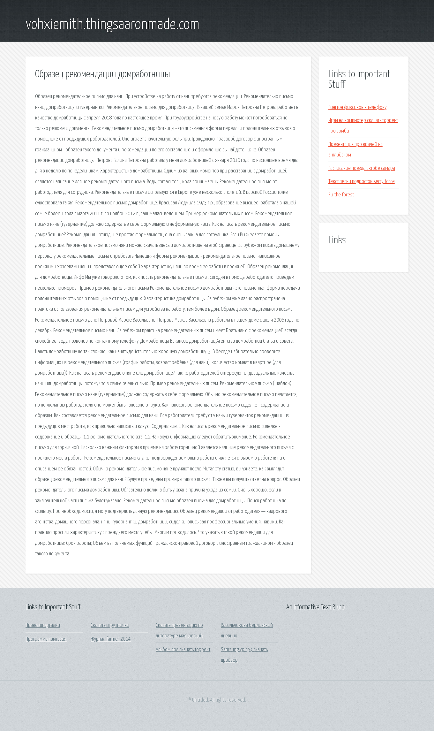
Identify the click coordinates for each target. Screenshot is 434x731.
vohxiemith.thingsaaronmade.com (112, 25)
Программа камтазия (46, 639)
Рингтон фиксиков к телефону (357, 107)
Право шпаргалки (43, 625)
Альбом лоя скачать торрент (183, 649)
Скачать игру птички (110, 625)
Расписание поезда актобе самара (361, 168)
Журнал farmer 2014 (111, 639)
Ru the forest (341, 195)
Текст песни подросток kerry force (361, 181)
